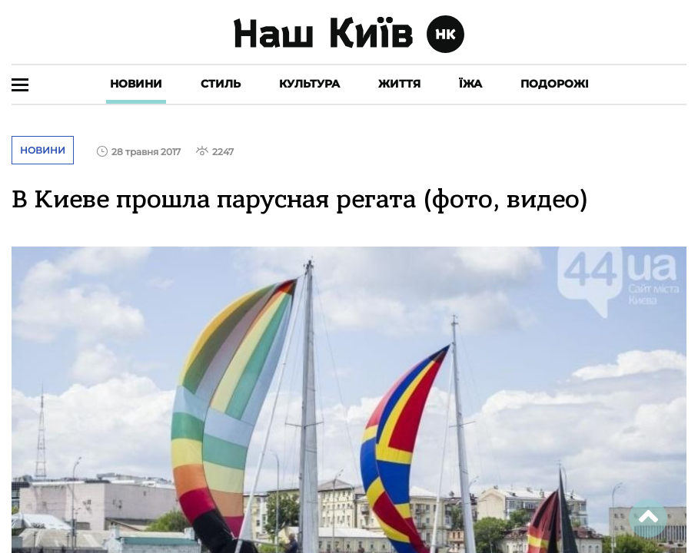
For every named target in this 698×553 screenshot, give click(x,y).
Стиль (221, 84)
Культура (309, 84)
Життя (399, 84)
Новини (136, 84)
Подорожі (554, 84)
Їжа (470, 84)
